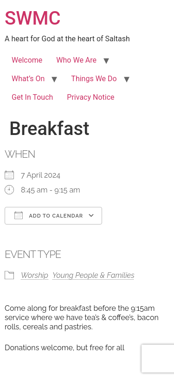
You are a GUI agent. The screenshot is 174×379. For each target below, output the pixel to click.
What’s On (28, 78)
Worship (34, 275)
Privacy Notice (90, 97)
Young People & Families (93, 275)
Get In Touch (32, 97)
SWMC (33, 18)
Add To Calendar (48, 215)
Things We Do (93, 78)
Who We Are (76, 60)
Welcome (27, 60)
